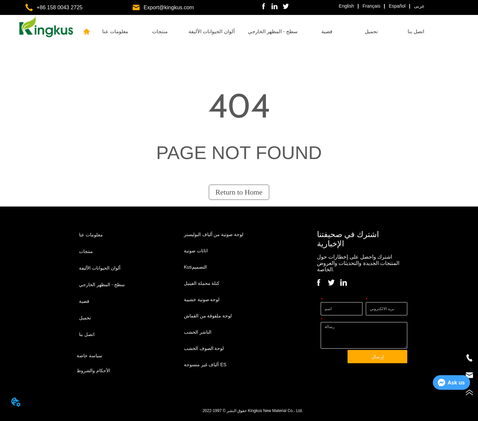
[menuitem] (159, 31)
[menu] (265, 31)
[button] (159, 32)
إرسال (377, 356)
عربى (419, 6)
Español (397, 6)
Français (371, 6)
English (346, 6)
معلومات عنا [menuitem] (115, 31)
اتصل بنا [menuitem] (416, 31)
